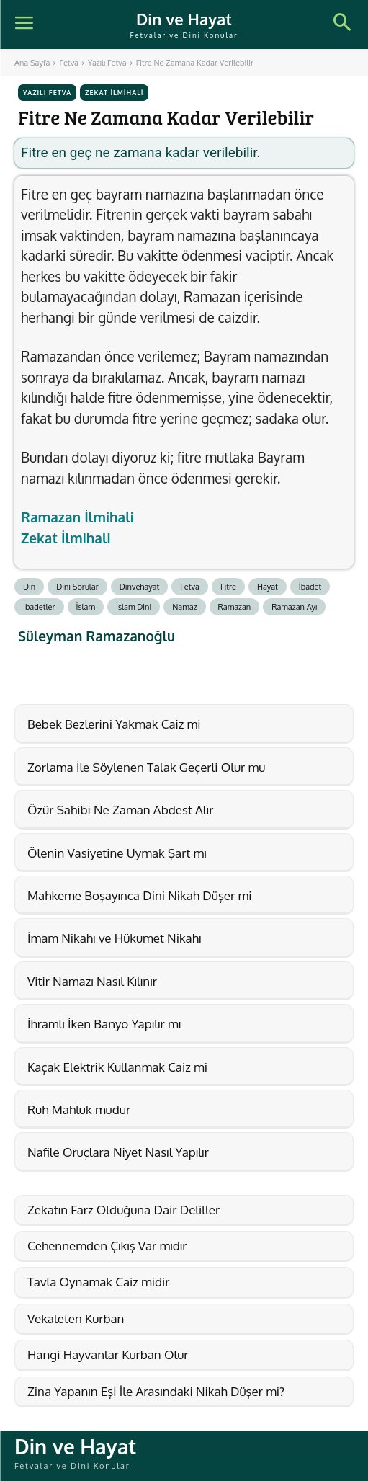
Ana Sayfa (32, 63)
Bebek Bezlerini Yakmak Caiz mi (114, 723)
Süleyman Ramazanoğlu (96, 636)
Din (29, 587)
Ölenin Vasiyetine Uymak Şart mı (117, 852)
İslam (86, 607)
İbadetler (39, 607)
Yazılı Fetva (107, 63)
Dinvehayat (140, 587)
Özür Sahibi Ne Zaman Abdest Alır (120, 809)
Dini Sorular (77, 587)
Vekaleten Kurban (75, 1318)
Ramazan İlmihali (77, 516)
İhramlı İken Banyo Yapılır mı (104, 1023)
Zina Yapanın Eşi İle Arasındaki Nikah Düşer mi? (155, 1391)
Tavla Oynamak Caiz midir (98, 1281)
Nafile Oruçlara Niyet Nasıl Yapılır (118, 1152)
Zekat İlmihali (114, 92)
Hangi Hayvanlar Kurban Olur (107, 1354)
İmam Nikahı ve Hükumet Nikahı (114, 938)
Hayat (267, 587)
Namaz (184, 607)
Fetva (68, 63)
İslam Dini (133, 607)
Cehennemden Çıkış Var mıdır (107, 1245)
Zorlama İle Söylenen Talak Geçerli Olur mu (146, 767)
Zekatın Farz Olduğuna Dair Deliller (123, 1209)
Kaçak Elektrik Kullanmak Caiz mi (117, 1067)
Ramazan (234, 607)
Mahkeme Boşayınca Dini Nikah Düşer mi (139, 895)
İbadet (310, 587)
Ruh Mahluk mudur (78, 1109)
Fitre (228, 587)
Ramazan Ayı (294, 607)
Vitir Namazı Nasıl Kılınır (92, 981)
